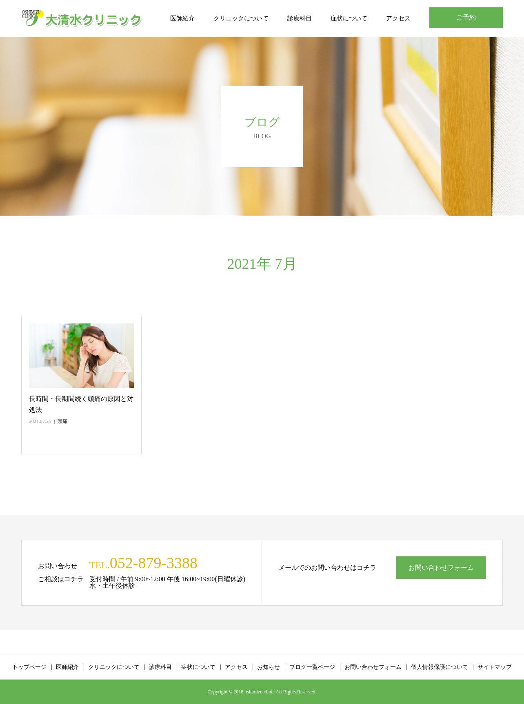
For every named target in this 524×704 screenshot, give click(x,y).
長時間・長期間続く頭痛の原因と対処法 (81, 404)
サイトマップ (494, 667)
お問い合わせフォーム (441, 567)
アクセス (398, 18)
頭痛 (62, 421)
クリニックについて (241, 18)
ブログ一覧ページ (312, 667)
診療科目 (299, 18)
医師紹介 (182, 18)
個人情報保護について (439, 667)
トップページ (29, 667)
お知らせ (268, 667)
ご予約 (466, 17)
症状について (349, 18)
